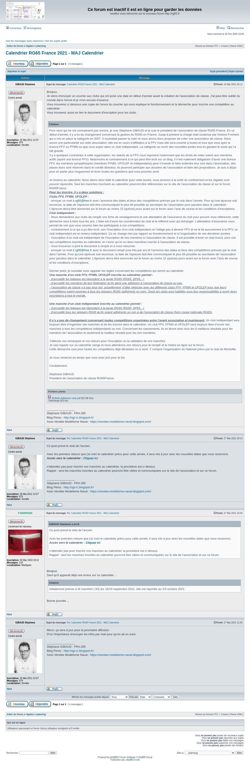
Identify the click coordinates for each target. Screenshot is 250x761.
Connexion (14, 28)
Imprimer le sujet (17, 71)
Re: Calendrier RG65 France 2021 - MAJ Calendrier (93, 438)
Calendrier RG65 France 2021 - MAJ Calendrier (55, 52)
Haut (9, 430)
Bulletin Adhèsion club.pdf (66, 398)
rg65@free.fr (83, 200)
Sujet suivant (236, 71)
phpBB (113, 757)
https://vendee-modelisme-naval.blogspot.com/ (120, 421)
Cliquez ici (90, 458)
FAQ (220, 28)
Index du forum (15, 46)
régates (30, 46)
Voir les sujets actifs (56, 41)
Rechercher (236, 28)
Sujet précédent (218, 71)
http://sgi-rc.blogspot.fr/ (79, 417)
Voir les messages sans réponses (24, 41)
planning (41, 46)
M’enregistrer (33, 28)
